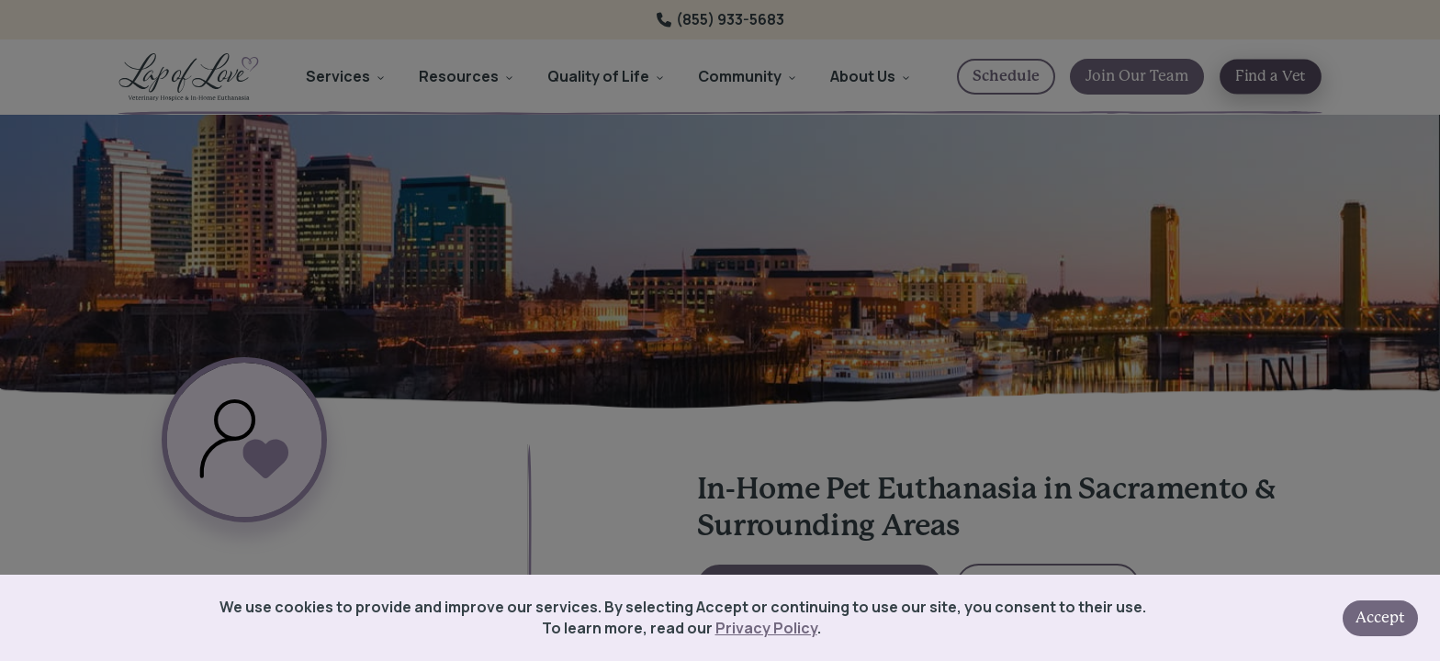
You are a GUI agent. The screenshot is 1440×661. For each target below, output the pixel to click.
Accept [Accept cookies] (1380, 618)
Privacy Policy (766, 628)
